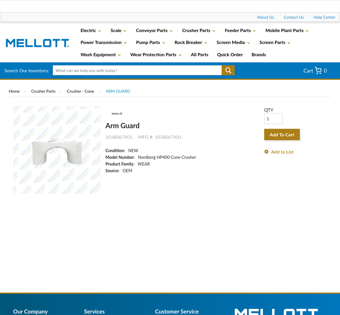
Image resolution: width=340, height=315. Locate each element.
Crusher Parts (43, 91)
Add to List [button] (282, 151)
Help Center (324, 17)
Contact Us (294, 17)
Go (228, 70)
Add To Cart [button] (282, 134)
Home (14, 91)
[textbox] (142, 70)
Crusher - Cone (80, 91)
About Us (265, 17)
